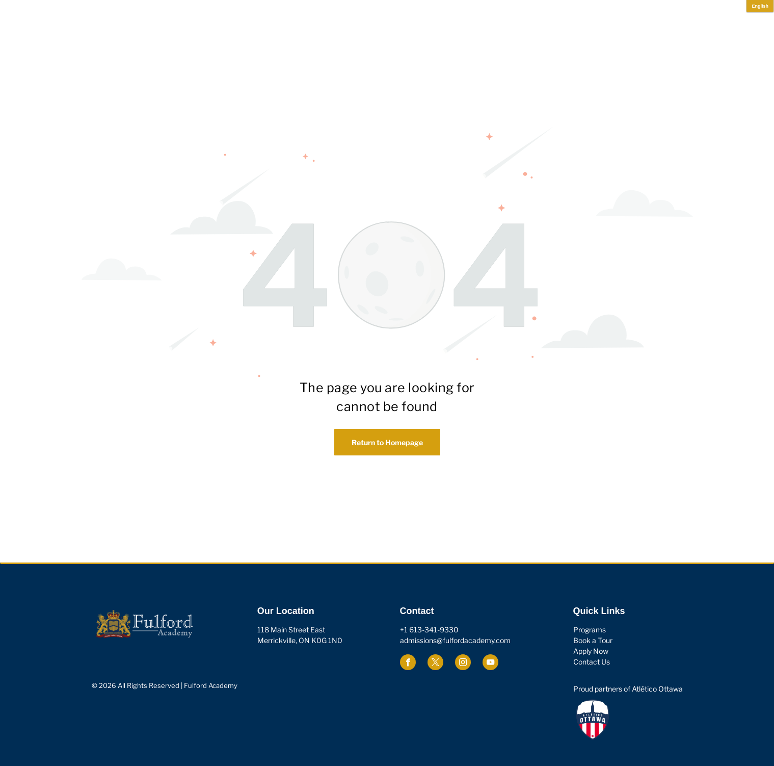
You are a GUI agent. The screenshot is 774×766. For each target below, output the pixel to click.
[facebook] (408, 663)
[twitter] (435, 663)
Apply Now (590, 651)
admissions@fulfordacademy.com (455, 640)
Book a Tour (592, 640)
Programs (589, 629)
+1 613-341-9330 (429, 629)
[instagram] (463, 663)
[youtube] (490, 663)
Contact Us (591, 661)
